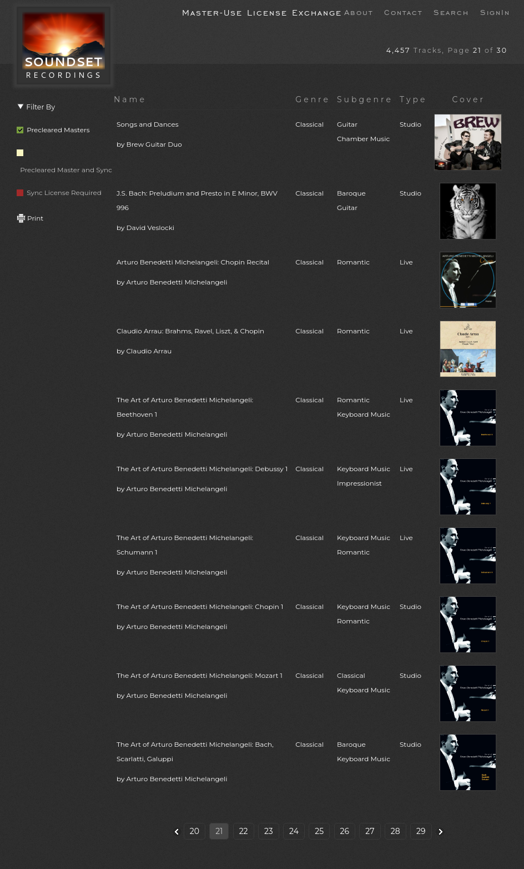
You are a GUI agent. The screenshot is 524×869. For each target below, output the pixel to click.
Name (130, 99)
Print (30, 218)
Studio (410, 124)
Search (451, 11)
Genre (312, 99)
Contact (403, 11)
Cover (468, 99)
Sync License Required (59, 192)
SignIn (495, 11)
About (358, 11)
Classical (309, 124)
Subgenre (365, 99)
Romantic (353, 262)
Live (406, 262)
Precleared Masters (53, 130)
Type (413, 99)
